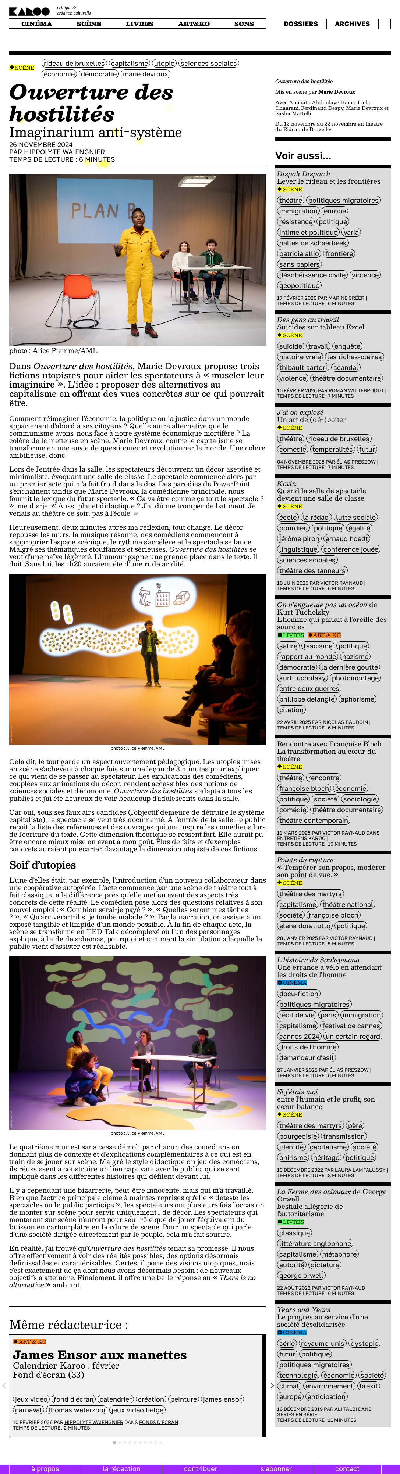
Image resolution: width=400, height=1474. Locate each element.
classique (294, 1233)
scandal (345, 367)
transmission (344, 1136)
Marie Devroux (145, 74)
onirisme (293, 1157)
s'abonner (276, 1468)
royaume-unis (322, 1343)
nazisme (355, 656)
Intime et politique (308, 232)
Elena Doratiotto (304, 926)
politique (333, 221)
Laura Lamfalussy (360, 1170)
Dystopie (364, 1343)
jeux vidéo (31, 1399)
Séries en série (297, 1414)
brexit (369, 1386)
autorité (291, 1265)
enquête (347, 346)
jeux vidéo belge (137, 1410)
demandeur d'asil (306, 1057)
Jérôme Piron (299, 538)
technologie (298, 1375)
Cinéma (295, 982)
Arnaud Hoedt (347, 538)
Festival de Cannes (351, 1025)
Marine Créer (346, 298)
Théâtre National (347, 904)
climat (289, 1386)
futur (367, 449)
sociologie (359, 799)
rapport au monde (307, 656)
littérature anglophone (315, 1243)
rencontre (323, 778)
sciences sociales (209, 63)
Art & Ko (32, 1341)
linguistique (298, 549)
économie (59, 74)
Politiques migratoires (343, 200)
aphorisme (357, 699)
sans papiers (299, 264)
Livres (293, 635)
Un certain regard (353, 1036)
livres (139, 23)
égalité (359, 528)
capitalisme (129, 63)
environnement (329, 1386)
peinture (183, 1399)
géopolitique (299, 285)
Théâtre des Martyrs (310, 894)
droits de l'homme (307, 1047)
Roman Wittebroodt (356, 390)
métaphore (339, 1254)
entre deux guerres (309, 688)
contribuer (200, 1468)
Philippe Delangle (306, 699)
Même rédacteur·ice (65, 1324)
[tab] (114, 1443)
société (325, 799)
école (288, 517)
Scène (24, 68)
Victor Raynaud (341, 583)
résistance (295, 221)
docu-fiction (298, 994)
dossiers (301, 23)
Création (151, 1399)
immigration (298, 211)
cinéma (36, 23)
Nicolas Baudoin (345, 722)
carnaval (28, 1410)
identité (291, 1147)
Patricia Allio (299, 253)
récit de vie (296, 1015)
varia (351, 232)
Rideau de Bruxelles (74, 63)
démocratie (99, 74)
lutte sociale (356, 517)
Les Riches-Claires (354, 357)
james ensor (222, 1399)
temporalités (332, 449)
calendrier (116, 1399)
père (355, 1125)
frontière (339, 253)
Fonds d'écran (158, 1422)
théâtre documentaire (346, 378)
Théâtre (290, 200)
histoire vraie (300, 357)
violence (365, 275)
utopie (164, 63)
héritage (326, 1157)
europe (335, 211)
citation (291, 710)
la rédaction (122, 1468)
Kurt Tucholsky (302, 678)
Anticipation (327, 1396)
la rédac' (316, 517)
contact (347, 1468)
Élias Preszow (356, 462)
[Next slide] (272, 1386)
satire (288, 646)
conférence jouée (350, 549)
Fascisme (318, 646)
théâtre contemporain (313, 820)
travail (318, 346)
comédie (292, 449)
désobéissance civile (312, 275)
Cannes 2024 (299, 1036)
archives (352, 23)
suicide (290, 346)
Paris (328, 1015)
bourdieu (293, 528)
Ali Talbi (345, 1409)
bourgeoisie (298, 1136)
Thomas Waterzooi (76, 1410)
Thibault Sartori (303, 367)
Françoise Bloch (304, 788)
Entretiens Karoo (301, 838)
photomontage (355, 678)
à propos (45, 1468)
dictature (325, 1265)
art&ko (194, 23)
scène (89, 23)
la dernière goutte (349, 667)
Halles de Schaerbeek (313, 243)
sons (244, 23)
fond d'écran (73, 1399)
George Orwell (301, 1275)
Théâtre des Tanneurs (312, 570)
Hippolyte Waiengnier (64, 152)
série (287, 1343)
